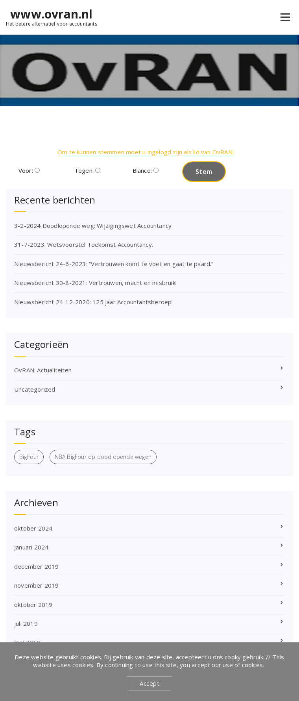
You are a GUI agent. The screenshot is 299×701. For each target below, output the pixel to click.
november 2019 (36, 585)
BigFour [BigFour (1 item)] (29, 457)
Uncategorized (34, 389)
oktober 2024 (33, 528)
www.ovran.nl (51, 14)
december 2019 (36, 566)
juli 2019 (26, 623)
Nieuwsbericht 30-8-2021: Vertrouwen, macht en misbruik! (95, 283)
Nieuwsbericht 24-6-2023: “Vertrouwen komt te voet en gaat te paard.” (114, 264)
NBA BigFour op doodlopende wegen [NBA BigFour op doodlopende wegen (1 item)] (103, 457)
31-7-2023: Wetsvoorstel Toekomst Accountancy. (83, 244)
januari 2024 (31, 547)
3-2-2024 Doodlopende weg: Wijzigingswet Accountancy (93, 225)
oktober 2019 (33, 605)
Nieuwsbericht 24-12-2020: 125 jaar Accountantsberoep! (93, 302)
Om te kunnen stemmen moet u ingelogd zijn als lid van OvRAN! (145, 152)
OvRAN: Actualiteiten (43, 370)
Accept (149, 683)
